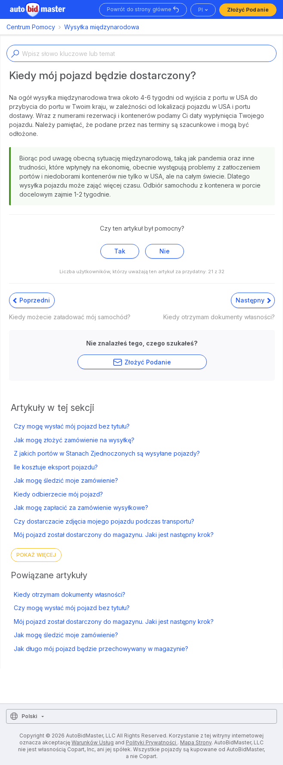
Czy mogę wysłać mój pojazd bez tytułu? (72, 426)
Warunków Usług (93, 742)
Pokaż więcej (36, 555)
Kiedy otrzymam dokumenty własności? (69, 594)
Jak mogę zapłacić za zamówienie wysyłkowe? (81, 507)
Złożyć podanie (248, 9)
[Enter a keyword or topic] (141, 53)
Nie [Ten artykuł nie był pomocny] (164, 251)
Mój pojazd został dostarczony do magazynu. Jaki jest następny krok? (114, 534)
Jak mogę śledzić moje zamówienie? (66, 480)
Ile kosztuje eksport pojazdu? (56, 467)
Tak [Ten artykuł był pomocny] (119, 251)
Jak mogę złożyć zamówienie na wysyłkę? (74, 440)
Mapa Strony (195, 742)
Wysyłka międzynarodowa (101, 27)
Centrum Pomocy (30, 27)
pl (200, 9)
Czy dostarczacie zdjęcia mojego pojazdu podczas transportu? (104, 521)
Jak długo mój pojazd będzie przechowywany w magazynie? (101, 648)
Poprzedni (31, 300)
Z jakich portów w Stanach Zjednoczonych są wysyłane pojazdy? (107, 453)
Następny (253, 300)
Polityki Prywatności (151, 742)
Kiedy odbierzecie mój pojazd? (58, 494)
